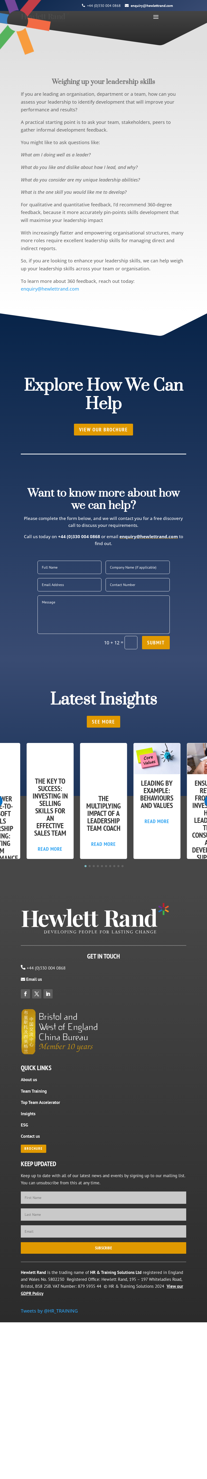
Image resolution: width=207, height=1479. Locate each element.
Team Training (34, 1257)
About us (29, 1245)
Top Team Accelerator (40, 1268)
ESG (24, 1291)
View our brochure (103, 540)
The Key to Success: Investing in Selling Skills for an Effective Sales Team (50, 920)
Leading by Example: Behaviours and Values (156, 905)
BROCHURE (33, 1314)
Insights (28, 1279)
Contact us (30, 1302)
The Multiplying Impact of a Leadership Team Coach (103, 924)
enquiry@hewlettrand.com (152, 5)
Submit (156, 753)
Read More (50, 962)
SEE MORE (103, 832)
